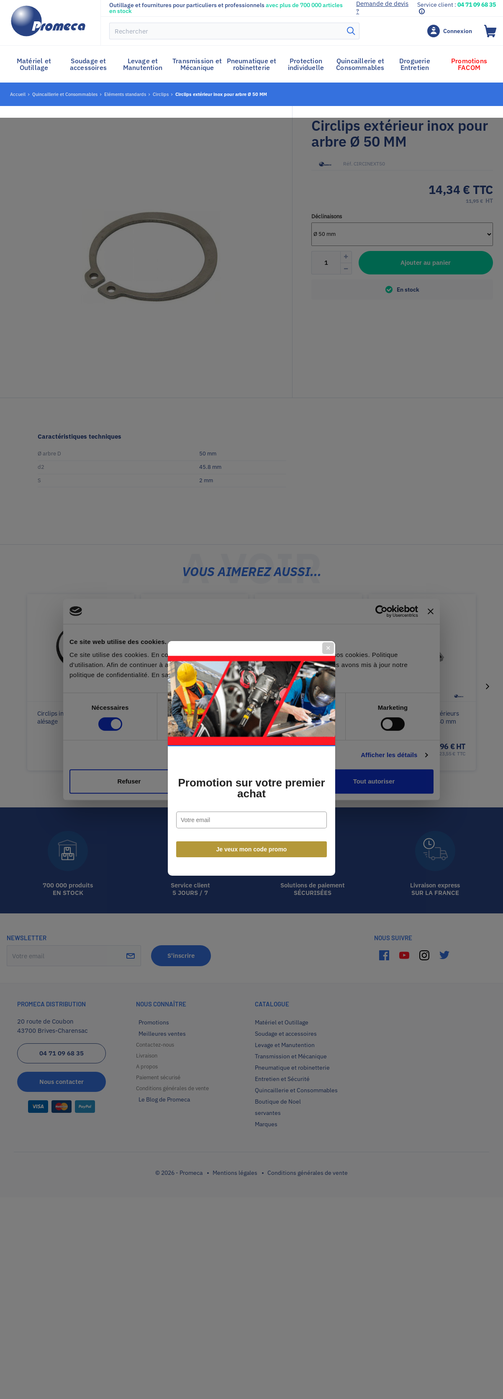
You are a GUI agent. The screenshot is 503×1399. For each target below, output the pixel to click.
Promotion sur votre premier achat (251, 729)
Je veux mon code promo (251, 790)
